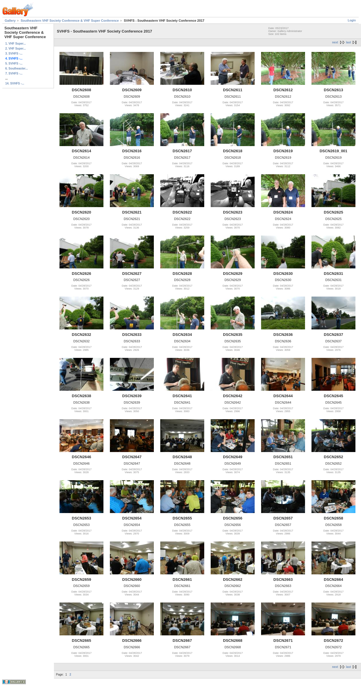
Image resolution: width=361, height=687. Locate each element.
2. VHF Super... (15, 48)
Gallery (10, 20)
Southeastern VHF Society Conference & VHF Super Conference (70, 20)
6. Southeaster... (16, 68)
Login (352, 20)
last (348, 42)
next (335, 42)
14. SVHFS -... (14, 83)
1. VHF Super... (15, 43)
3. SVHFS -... (14, 53)
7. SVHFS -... (14, 73)
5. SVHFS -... (14, 63)
